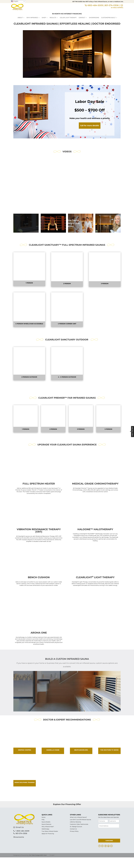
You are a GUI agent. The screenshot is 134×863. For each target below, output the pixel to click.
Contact (82, 17)
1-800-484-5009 (95, 5)
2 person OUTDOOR (29, 377)
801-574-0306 (112, 5)
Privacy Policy (74, 843)
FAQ (43, 831)
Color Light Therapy (68, 17)
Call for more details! (89, 125)
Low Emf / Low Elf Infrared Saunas (80, 831)
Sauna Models (46, 834)
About (20, 17)
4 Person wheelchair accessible (29, 324)
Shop (44, 17)
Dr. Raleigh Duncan (76, 838)
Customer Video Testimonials (79, 836)
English (14, 1)
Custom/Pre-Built (108, 17)
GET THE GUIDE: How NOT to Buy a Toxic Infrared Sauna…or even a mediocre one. (97, 1)
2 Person (67, 283)
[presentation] (111, 844)
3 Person (104, 283)
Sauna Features (46, 836)
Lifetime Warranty (75, 834)
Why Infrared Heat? (48, 838)
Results (53, 17)
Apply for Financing (48, 845)
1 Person (29, 283)
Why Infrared (32, 17)
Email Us (20, 851)
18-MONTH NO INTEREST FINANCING (67, 13)
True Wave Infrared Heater (50, 843)
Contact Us (73, 841)
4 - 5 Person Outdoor (67, 377)
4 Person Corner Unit (67, 324)
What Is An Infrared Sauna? (78, 829)
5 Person (108, 424)
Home (43, 829)
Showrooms (94, 17)
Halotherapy (45, 841)
